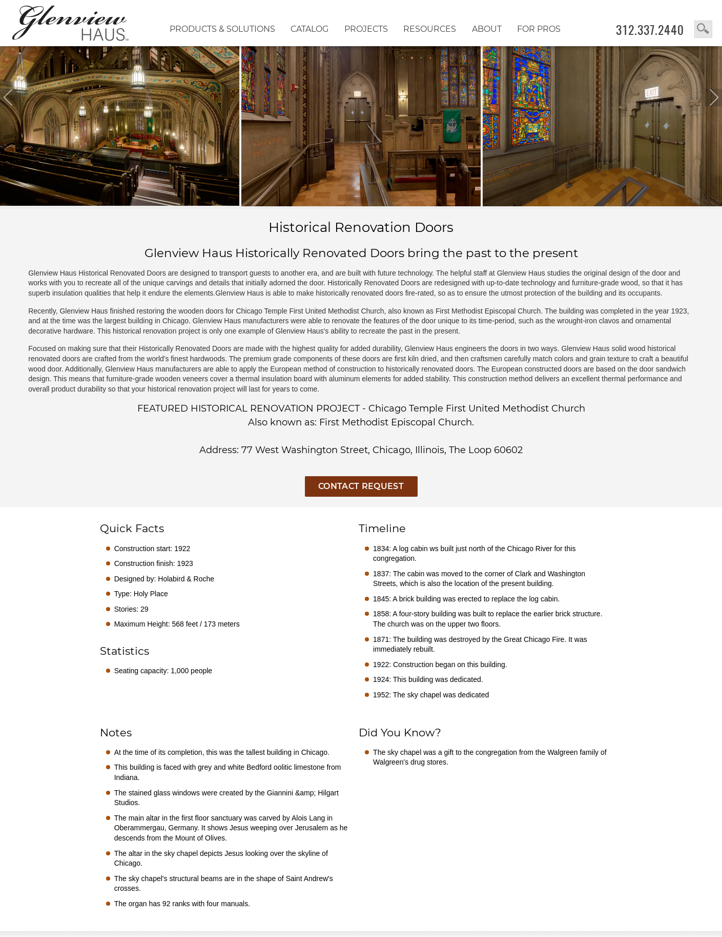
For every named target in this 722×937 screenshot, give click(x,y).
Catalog (309, 29)
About (487, 29)
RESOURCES (429, 29)
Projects (366, 29)
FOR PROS (539, 29)
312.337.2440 (650, 30)
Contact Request (361, 486)
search (703, 29)
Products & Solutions (222, 29)
